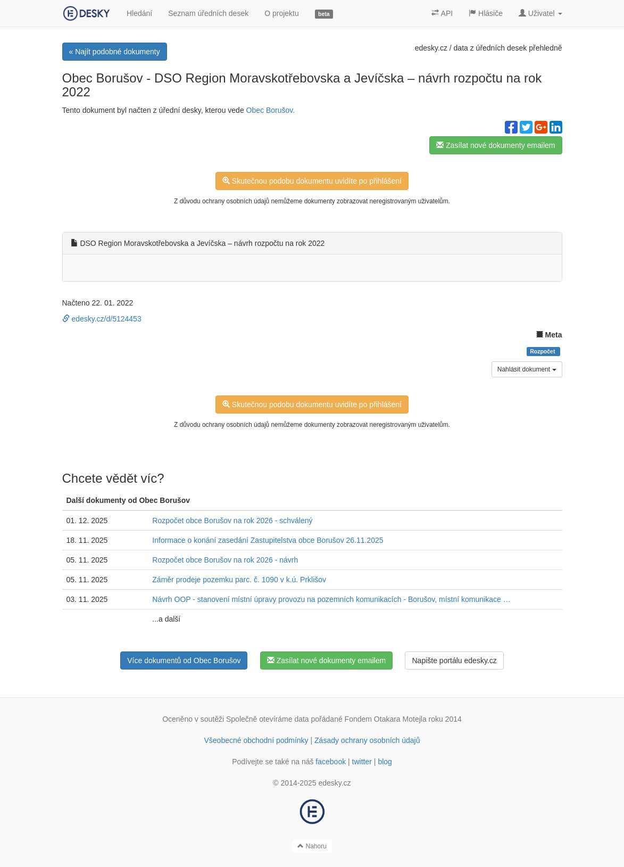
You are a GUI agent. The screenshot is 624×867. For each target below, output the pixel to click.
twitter (362, 761)
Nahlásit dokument (526, 369)
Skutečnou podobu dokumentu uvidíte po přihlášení (312, 181)
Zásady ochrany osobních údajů (367, 740)
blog (385, 761)
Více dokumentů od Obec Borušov (183, 660)
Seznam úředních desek (208, 13)
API (442, 13)
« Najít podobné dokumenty (114, 51)
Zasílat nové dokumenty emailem (495, 145)
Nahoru (312, 846)
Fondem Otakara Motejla (386, 719)
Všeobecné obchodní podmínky (256, 740)
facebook (330, 761)
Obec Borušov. (270, 110)
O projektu (281, 13)
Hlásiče (486, 13)
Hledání (139, 13)
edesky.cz (431, 48)
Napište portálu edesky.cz (454, 660)
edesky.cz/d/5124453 (102, 319)
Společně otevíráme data (267, 719)
